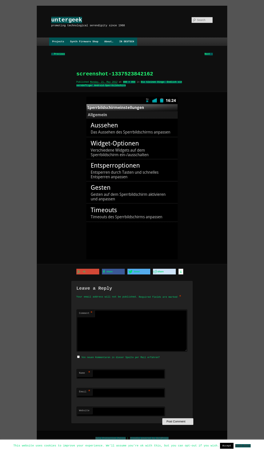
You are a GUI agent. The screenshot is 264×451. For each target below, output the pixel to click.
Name (84, 372)
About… (108, 41)
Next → (209, 54)
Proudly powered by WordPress (149, 437)
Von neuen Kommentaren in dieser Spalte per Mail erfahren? (121, 356)
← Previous (58, 54)
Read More (243, 445)
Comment (86, 313)
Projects (58, 41)
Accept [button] (226, 445)
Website (84, 410)
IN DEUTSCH (126, 41)
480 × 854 (129, 82)
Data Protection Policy (110, 437)
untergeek (66, 20)
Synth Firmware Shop (84, 41)
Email (84, 391)
